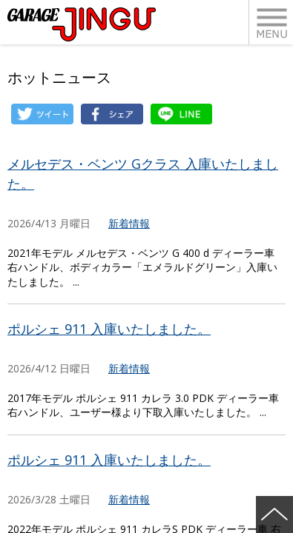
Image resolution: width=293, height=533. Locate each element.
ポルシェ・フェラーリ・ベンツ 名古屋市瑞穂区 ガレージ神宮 (81, 24)
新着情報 (129, 223)
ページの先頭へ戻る (274, 514)
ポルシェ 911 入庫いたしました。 (109, 329)
